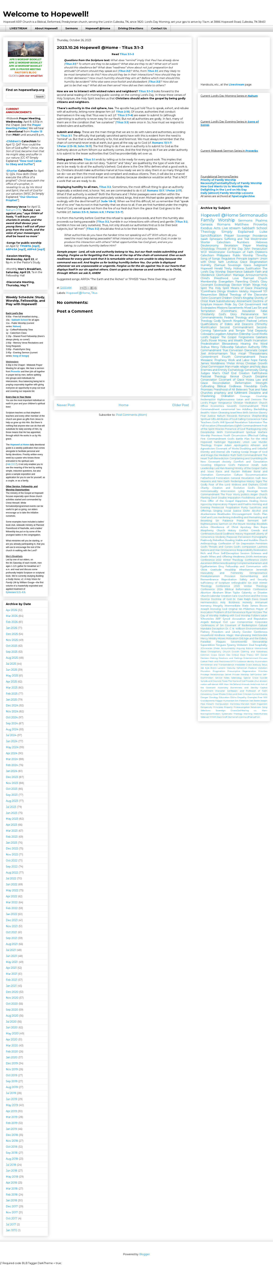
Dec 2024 (12, 705)
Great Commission (212, 366)
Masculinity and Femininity (222, 573)
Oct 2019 (11, 1075)
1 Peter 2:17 (173, 190)
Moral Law (250, 307)
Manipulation (222, 704)
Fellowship (227, 347)
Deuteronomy (210, 245)
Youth (226, 435)
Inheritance (246, 569)
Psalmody (206, 540)
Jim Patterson (242, 700)
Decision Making (209, 658)
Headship (230, 569)
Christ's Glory (258, 281)
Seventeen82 (239, 641)
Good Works (259, 334)
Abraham (218, 592)
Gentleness (260, 631)
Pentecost (218, 507)
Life (265, 458)
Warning (248, 714)
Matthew (242, 224)
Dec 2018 (12, 1135)
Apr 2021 (11, 967)
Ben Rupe (260, 527)
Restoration (260, 550)
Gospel (262, 350)
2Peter (216, 648)
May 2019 (12, 1105)
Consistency (206, 694)
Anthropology (209, 543)
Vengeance (225, 402)
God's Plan (260, 514)
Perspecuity (206, 707)
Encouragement (242, 514)
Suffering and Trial (236, 239)
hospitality (261, 645)
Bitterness (219, 563)
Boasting (230, 563)
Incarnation (260, 340)
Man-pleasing (243, 635)
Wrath (247, 284)
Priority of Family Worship (218, 179)
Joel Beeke (254, 700)
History (239, 533)
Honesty (247, 602)
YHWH (212, 717)
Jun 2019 (11, 1099)
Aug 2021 (12, 944)
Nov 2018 (12, 1140)
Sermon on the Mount (232, 523)
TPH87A (25, 246)
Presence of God (235, 429)
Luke (263, 232)
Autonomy (223, 687)
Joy (235, 304)
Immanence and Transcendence (217, 664)
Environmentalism (256, 628)
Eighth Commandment (247, 425)
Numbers (243, 242)
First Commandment (213, 438)
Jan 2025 (11, 699)
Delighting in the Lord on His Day (224, 189)
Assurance (248, 311)
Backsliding (260, 409)
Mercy (215, 347)
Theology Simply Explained (227, 232)
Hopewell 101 (258, 291)
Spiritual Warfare (256, 432)
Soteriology (236, 678)
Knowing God (218, 609)
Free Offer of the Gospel (217, 501)
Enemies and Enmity (214, 370)
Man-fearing (227, 468)
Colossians (207, 334)
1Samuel (248, 278)
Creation (244, 373)
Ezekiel (204, 661)
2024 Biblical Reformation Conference (242, 589)
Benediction (221, 458)
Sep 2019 (11, 1081)
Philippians (223, 255)
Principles (218, 707)
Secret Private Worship (237, 674)
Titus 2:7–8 (124, 115)
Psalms (261, 220)
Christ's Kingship (243, 298)
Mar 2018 (12, 1188)
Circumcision (238, 435)
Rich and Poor (210, 553)
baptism (253, 258)
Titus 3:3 (154, 81)
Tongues (221, 645)
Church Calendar (210, 595)
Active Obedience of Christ (219, 527)
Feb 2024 (12, 765)
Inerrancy (206, 605)
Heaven (218, 304)
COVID (263, 484)
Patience (228, 520)
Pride (228, 304)
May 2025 (12, 675)
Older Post (180, 405)
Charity (205, 487)
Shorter (12, 170)
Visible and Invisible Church (251, 540)
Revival (234, 376)
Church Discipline (254, 376)
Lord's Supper (210, 337)
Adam (228, 445)
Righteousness (226, 399)
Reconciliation (221, 383)
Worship (220, 271)
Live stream (231, 228)
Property (228, 707)
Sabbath (249, 271)
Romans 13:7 (155, 190)
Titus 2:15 (122, 111)
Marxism (245, 704)
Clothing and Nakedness (254, 651)
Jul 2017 (11, 1224)
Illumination (261, 661)
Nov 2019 (12, 1069)
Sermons (71, 28)
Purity (244, 507)
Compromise (245, 622)
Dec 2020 (12, 991)
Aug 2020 (12, 1015)
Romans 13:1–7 (162, 142)
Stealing (230, 540)
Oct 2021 (11, 932)
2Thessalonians (225, 425)
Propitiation (233, 507)
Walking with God (229, 615)
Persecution (259, 248)
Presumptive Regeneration (242, 671)
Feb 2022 (12, 908)
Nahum (16, 326)
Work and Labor (239, 360)
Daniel (264, 655)
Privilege (205, 674)
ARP (221, 684)
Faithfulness (259, 373)
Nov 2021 (12, 926)
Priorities (262, 671)
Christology (208, 248)
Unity (264, 429)
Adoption (232, 334)
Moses (221, 638)
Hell (264, 304)
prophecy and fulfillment (230, 392)
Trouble (250, 681)
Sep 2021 (11, 938)
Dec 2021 (12, 920)
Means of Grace (241, 288)
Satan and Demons (248, 399)
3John (246, 510)
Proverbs (15, 371)
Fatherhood (208, 478)
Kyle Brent (210, 668)
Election (236, 284)
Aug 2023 (12, 801)
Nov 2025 (12, 640)
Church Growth (231, 651)
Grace (243, 262)
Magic (230, 635)
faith (221, 262)
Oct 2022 (11, 860)
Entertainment (251, 658)
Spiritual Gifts (208, 419)
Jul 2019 (11, 1093)
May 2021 (12, 962)
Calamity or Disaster (254, 592)
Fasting (235, 451)
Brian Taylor (232, 592)
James (205, 363)
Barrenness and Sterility (244, 687)
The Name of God (236, 681)
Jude (264, 465)
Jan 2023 (11, 842)
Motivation (232, 638)
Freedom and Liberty (226, 631)
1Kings (256, 284)
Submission (255, 422)
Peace (263, 356)
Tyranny (231, 645)
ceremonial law (230, 409)
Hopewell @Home (98, 28)
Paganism (262, 704)
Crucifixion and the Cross (252, 595)
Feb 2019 (11, 1123)
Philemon (249, 609)
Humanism (228, 700)
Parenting (241, 281)
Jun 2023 (11, 813)
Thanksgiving (253, 429)
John (247, 248)
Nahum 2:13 (13, 210)
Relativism (256, 707)
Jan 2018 (11, 1200)
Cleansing (224, 412)
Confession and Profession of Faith (247, 691)
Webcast (205, 717)
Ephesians (215, 239)
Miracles (219, 429)
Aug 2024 (12, 729)
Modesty (220, 537)
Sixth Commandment (249, 455)
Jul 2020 (11, 1021)
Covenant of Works (227, 448)
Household (207, 635)
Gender (247, 631)
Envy (221, 566)
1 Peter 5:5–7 (113, 212)
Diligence (219, 465)
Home (123, 405)
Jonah (254, 465)
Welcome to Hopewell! (46, 13)
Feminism (261, 543)
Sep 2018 (12, 1152)
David (218, 533)
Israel (233, 412)
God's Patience (238, 465)
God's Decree (257, 487)
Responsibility (245, 550)
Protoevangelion (242, 707)
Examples (252, 697)
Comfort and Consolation (250, 461)
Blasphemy (207, 530)
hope (254, 360)
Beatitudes (223, 514)
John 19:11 (84, 146)
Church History (226, 530)
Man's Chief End (224, 373)
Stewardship (259, 641)
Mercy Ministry (209, 638)
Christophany (214, 651)
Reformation (243, 383)
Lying (241, 491)
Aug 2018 (12, 1158)
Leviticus (232, 262)
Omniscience (228, 550)
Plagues (221, 641)
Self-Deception (230, 553)
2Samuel (219, 265)
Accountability (228, 648)
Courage (245, 396)
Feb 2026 (12, 622)
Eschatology (236, 370)
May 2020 (12, 1033)
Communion (223, 474)
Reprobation (229, 579)
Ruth (233, 455)
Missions (222, 307)
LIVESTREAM (18, 28)
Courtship (261, 396)
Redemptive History (243, 481)
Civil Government (249, 304)
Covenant (207, 284)
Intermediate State (236, 605)
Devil (214, 497)
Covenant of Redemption (241, 625)
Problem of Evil (223, 612)
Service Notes (222, 678)
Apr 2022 (11, 896)
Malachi (210, 704)
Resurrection (209, 294)
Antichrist (255, 684)
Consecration (209, 379)
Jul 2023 (11, 807)
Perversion (244, 537)
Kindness (220, 635)
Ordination (227, 396)
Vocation (210, 425)
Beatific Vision (209, 412)
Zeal (251, 645)
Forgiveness (246, 337)
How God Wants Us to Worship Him (225, 186)
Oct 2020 (12, 1003)
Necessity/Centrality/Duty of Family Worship (231, 183)
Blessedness (230, 343)
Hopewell (249, 533)
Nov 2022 (12, 854)
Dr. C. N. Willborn (235, 628)
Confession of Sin (229, 543)
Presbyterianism (210, 576)
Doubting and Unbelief (253, 448)
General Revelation (242, 478)
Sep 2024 (12, 723)
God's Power (209, 340)
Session (244, 553)
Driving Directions (130, 28)
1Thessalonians (258, 353)
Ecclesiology (222, 284)
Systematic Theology (232, 714)
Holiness (238, 268)
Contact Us (159, 28)
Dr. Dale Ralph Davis (245, 599)
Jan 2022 (11, 914)
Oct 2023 (11, 789)
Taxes (225, 681)
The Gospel (228, 337)
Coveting (206, 465)
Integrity (218, 605)
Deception (218, 628)
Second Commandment (236, 327)
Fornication (223, 478)
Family (263, 360)
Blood (203, 651)
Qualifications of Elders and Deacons (227, 324)
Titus (94, 293)
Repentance (235, 271)
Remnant (253, 520)
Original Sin (235, 609)
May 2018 (12, 1176)
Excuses (263, 658)
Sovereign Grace (239, 265)
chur (256, 681)
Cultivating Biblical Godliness (221, 386)
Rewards (232, 415)
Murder (263, 442)
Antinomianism (218, 353)
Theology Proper (211, 445)
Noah (253, 704)
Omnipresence (258, 573)
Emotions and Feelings (230, 658)
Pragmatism (219, 671)
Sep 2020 (12, 1009)
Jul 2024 (11, 735)
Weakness (239, 556)
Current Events (259, 694)
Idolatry (244, 291)
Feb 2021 (11, 979)
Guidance (241, 661)
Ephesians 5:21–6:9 (15, 592)
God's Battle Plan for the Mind (247, 438)
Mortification (209, 327)
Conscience (253, 419)
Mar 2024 (12, 759)
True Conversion (232, 350)
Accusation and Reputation (249, 618)
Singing (217, 510)
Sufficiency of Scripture (215, 582)
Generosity (251, 370)
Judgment (260, 265)
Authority (254, 347)
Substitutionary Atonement (234, 301)
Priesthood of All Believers (230, 389)
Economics (217, 406)
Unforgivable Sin (241, 582)
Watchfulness (260, 714)
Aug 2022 (12, 872)
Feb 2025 (11, 693)
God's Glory (228, 314)
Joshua (205, 347)
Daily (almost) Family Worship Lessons (227, 193)
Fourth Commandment (238, 356)
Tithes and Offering (220, 556)
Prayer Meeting (255, 245)
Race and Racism (228, 471)
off (248, 717)
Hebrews (261, 242)
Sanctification (211, 235)
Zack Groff (222, 717)
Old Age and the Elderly (253, 638)
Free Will (262, 697)
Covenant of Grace (231, 379)
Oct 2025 (11, 645)
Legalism (220, 334)
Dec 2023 (12, 777)
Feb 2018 (12, 1194)
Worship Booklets (256, 523)
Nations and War (210, 550)
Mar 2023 (12, 830)
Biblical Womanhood (256, 648)
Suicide (263, 678)
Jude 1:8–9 (108, 201)
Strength (261, 383)
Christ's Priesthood (214, 278)
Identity (250, 661)
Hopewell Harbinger (213, 442)
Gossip (245, 451)
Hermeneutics (209, 602)
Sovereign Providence (252, 235)
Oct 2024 (12, 717)
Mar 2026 (12, 616)
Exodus (206, 228)
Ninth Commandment (230, 432)
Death (248, 340)
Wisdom (232, 291)
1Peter (230, 363)
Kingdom (239, 320)
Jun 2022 (11, 884)
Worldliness (217, 363)
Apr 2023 (11, 824)
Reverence (239, 612)
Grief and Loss (209, 517)
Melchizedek (259, 635)
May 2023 (12, 818)
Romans (223, 224)
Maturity (231, 668)
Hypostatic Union (239, 442)
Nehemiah (242, 668)
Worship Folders (250, 615)
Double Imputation (229, 497)
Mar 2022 (12, 902)
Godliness (228, 533)
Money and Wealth (230, 340)
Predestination (210, 343)
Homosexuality (209, 491)
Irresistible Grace (243, 664)
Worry (236, 494)
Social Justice (232, 510)
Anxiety (226, 461)
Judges (205, 373)
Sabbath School (19, 320)
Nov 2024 (12, 711)
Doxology (213, 697)
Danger (204, 697)
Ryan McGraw (254, 612)
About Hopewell (46, 28)
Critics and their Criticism (239, 694)
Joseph (205, 609)
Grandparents (208, 700)
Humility (206, 265)
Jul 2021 (11, 950)
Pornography (259, 537)
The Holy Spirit (219, 288)
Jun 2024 (11, 741)
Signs (259, 481)
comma (242, 717)
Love (235, 278)
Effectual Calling (257, 435)
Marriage (238, 275)
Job (202, 668)
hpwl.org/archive (243, 196)
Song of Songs (20, 356)
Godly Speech (223, 320)
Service (253, 412)
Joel (203, 353)
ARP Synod (223, 618)
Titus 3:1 (70, 63)
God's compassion (245, 546)
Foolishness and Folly (254, 497)
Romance (244, 415)
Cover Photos (219, 694)
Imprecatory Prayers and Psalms (232, 504)
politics (245, 494)
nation (204, 684)
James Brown (258, 605)
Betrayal (216, 622)
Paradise (206, 641)
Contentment (209, 356)
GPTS (233, 661)
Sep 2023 (12, 795)
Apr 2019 (11, 1111)
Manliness (235, 704)
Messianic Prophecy (214, 360)
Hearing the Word (253, 343)
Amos (240, 363)
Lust (216, 468)
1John (204, 298)
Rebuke (247, 471)
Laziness (262, 546)
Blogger (144, 1254)
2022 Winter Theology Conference (237, 559)
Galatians (261, 337)
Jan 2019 (11, 1129)
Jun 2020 (12, 1027)
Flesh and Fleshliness (219, 661)
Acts (217, 228)
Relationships (217, 674)
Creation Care (229, 595)
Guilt (258, 478)
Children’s (14, 141)
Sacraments (235, 307)
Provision (230, 576)
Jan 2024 (11, 771)
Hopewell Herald (211, 268)
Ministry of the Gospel (247, 468)
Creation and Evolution (228, 487)
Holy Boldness (229, 602)
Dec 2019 (12, 1063)
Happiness (241, 501)
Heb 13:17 (12, 464)
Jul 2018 (11, 1164)
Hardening (224, 517)
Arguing (240, 648)
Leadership (207, 468)
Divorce (205, 599)
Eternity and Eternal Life (215, 451)
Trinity (228, 268)
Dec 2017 (12, 1206)
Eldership (245, 334)
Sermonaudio (253, 215)
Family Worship (218, 220)
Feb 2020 (12, 1051)
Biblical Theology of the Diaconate (243, 294)
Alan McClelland (232, 684)
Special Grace (251, 678)
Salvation (241, 347)
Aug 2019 (12, 1087)
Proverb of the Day (229, 248)
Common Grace (209, 655)
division (263, 681)
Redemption (208, 399)
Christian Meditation (245, 402)
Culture (238, 474)
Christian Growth (256, 363)
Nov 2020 (12, 997)
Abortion (206, 592)
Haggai (218, 700)
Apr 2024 (11, 753)
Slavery (263, 412)
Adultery (247, 409)
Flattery (205, 631)
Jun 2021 (11, 956)
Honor (263, 501)
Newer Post (66, 405)
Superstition (208, 645)
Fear (203, 415)
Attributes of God (227, 419)
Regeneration (258, 262)
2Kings (221, 291)
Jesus (264, 664)
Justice (211, 415)
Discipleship (208, 432)
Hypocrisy (206, 504)
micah (242, 353)
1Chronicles (207, 618)
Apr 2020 (11, 1039)
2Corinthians (229, 311)
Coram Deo (224, 655)
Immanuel (261, 602)
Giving (263, 370)
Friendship (250, 386)
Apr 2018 (11, 1182)
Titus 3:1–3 (132, 47)
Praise (240, 520)
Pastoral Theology (213, 376)
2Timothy (261, 324)
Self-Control (256, 674)
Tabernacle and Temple (229, 330)
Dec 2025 (12, 634)
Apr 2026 (11, 610)
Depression (247, 543)
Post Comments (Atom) (131, 414)
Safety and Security (253, 579)
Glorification (223, 275)
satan (264, 615)
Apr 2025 (11, 681)
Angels (205, 622)
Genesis (207, 224)
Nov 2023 (12, 783)
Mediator (224, 455)
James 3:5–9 (80, 212)
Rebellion (218, 540)
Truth (211, 458)
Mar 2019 (11, 1117)
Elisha (233, 697)
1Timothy (261, 255)
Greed (263, 599)
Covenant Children (220, 298)
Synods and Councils (211, 681)
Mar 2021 (11, 973)
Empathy (241, 697)
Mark (212, 301)
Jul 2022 (11, 878)
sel (251, 717)
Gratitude (215, 569)
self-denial (213, 684)
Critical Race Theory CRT (245, 655)
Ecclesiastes (208, 307)
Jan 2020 (11, 1057)
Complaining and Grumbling (246, 458)
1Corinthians (208, 291)
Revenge (252, 491)
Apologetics (241, 445)
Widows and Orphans (245, 484)
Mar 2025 (11, 687)
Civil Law (229, 622)
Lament (221, 668)
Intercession (228, 491)
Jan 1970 (11, 1230)
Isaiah (204, 239)
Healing (253, 501)
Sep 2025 (11, 651)
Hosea (250, 379)
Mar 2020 (12, 1045)
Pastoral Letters (256, 320)
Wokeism (242, 645)
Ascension (207, 563)
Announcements (256, 275)
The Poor (226, 494)
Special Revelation (236, 422)
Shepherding (259, 415)
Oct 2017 (11, 1218)
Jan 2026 (11, 628)
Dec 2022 (12, 848)
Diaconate (250, 350)
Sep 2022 (12, 866)
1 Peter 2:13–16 (66, 146)
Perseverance (249, 314)
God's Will (218, 422)
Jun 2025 (11, 669)
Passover (232, 537)
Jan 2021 (11, 985)
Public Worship (243, 255)
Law (254, 442)
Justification (253, 268)
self (254, 717)
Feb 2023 (12, 836)
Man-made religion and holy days (246, 366)
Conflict (243, 530)
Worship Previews (211, 435)
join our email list (26, 75)
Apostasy (245, 527)
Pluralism (205, 671)
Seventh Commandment (242, 406)
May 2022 (12, 890)
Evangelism (226, 281)
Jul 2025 (11, 663)
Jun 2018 (11, 1170)
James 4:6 (97, 212)
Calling (242, 419)
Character (220, 691)
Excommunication (256, 474)
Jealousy (257, 664)
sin (258, 717)
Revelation (231, 245)
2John (263, 559)
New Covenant (210, 461)
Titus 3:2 (124, 71)
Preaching (260, 288)
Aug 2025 (12, 657)
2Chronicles (206, 648)
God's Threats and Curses (216, 546)
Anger (254, 494)
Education (224, 697)
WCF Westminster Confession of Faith (227, 252)
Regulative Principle (234, 258)
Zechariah (233, 717)
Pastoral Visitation (257, 668)
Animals (245, 684)
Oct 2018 (11, 1146)
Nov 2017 (12, 1212)
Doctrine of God (221, 599)
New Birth (242, 412)
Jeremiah (261, 569)
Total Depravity (257, 330)
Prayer (229, 235)
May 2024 (12, 747)
